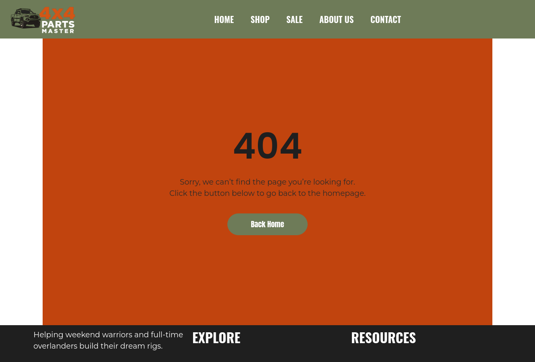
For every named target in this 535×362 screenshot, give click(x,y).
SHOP (260, 19)
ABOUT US (336, 19)
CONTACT (385, 19)
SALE (294, 19)
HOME (224, 19)
